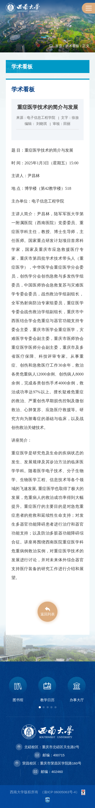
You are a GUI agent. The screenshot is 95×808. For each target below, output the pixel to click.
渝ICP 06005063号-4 (60, 792)
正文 (85, 46)
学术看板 (72, 46)
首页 (58, 46)
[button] (40, 707)
